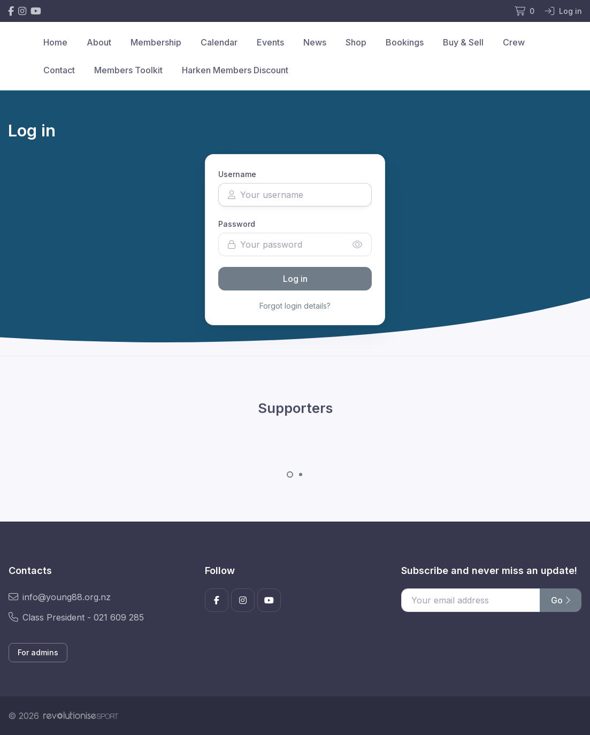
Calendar (219, 42)
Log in (295, 278)
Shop (356, 42)
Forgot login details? (295, 305)
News (314, 42)
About (99, 42)
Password (236, 223)
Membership (156, 42)
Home (55, 42)
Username (237, 174)
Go (560, 600)
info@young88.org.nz (60, 597)
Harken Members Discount (235, 70)
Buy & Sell (463, 42)
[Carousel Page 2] (300, 474)
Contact (59, 70)
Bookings (405, 42)
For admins (38, 652)
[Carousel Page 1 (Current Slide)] (290, 474)
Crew (514, 42)
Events (270, 42)
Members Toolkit (128, 70)
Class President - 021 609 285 (76, 617)
